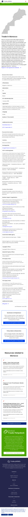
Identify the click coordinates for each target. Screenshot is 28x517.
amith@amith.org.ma (7, 226)
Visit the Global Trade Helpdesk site (14, 453)
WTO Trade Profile (7, 127)
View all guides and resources (14, 423)
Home (14, 484)
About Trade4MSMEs (14, 485)
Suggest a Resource (14, 475)
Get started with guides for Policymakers (14, 340)
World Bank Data (6, 124)
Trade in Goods (14, 492)
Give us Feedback (14, 477)
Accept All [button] (10, 514)
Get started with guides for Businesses (14, 322)
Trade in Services (14, 493)
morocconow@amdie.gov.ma (9, 204)
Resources (14, 502)
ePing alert (5, 303)
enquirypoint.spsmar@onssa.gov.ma (10, 278)
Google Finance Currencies (9, 148)
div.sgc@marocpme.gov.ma (8, 211)
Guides (14, 500)
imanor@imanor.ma (7, 298)
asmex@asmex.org (6, 218)
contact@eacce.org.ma (7, 232)
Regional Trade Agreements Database (11, 67)
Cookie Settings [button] (4, 514)
